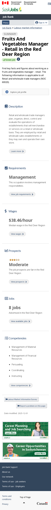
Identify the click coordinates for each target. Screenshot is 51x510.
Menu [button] (5, 22)
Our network (7, 476)
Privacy (5, 504)
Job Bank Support (10, 467)
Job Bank (8, 16)
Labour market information (28, 27)
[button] (18, 59)
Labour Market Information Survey (21, 399)
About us (6, 472)
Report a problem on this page (31, 406)
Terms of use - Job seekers (14, 481)
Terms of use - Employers (13, 486)
